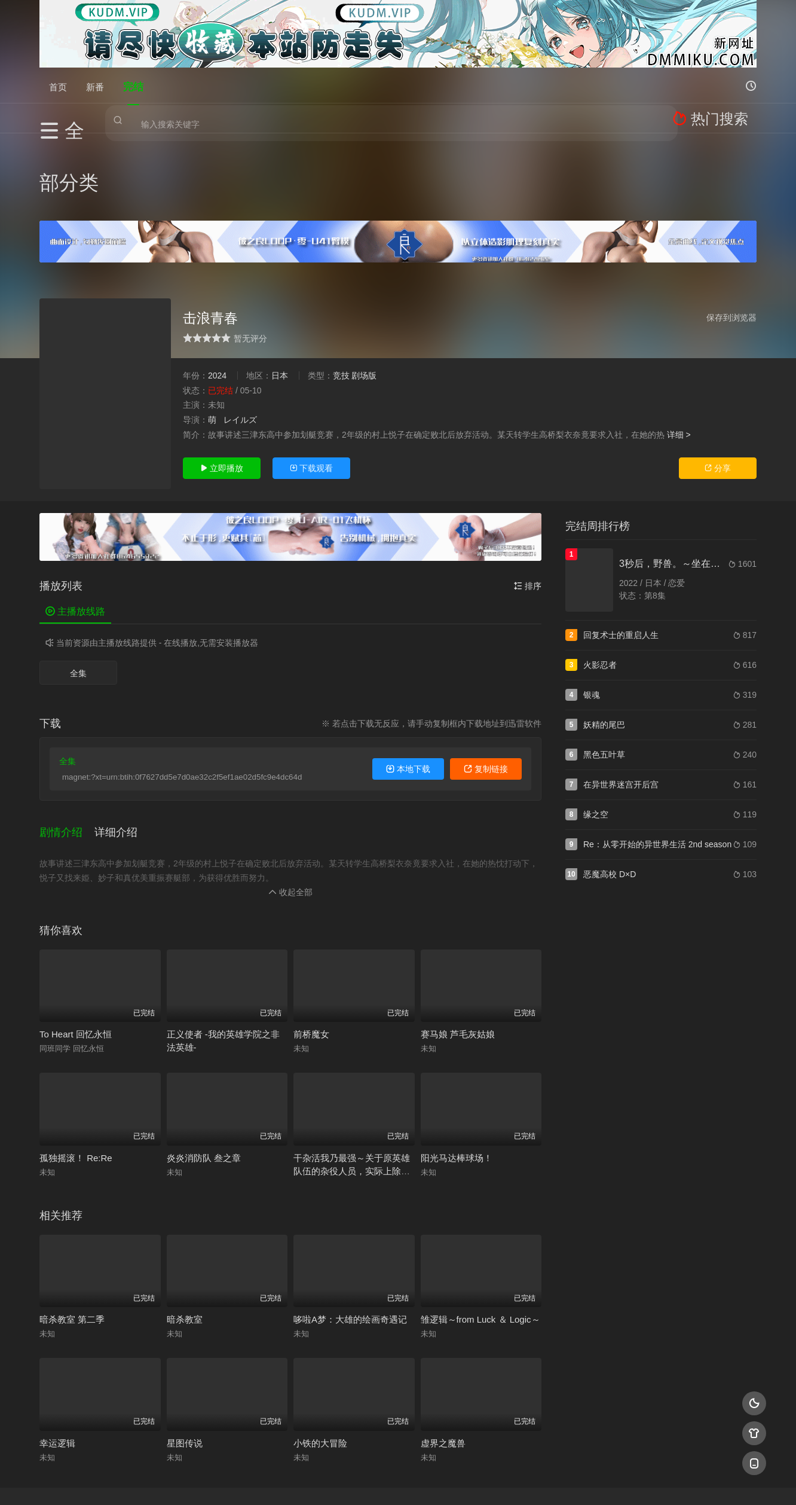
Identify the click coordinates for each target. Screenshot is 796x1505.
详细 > (679, 359)
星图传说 (185, 1354)
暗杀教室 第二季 (72, 1230)
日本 (279, 300)
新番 (95, 85)
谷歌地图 (494, 1481)
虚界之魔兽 (443, 1354)
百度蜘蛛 (301, 1481)
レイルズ (240, 344)
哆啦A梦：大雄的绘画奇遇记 (350, 1230)
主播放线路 (75, 536)
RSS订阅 (253, 1481)
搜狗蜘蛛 (398, 1481)
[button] (66, 749)
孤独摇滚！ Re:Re (75, 1069)
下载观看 (311, 393)
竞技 (341, 300)
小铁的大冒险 (320, 1354)
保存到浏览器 (731, 242)
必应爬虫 (543, 1481)
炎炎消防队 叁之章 (204, 1069)
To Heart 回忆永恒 (75, 945)
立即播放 (221, 393)
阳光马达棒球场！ (456, 1069)
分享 (718, 393)
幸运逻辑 (57, 1354)
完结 (133, 85)
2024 (217, 300)
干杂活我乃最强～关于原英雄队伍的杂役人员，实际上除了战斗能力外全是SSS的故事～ (351, 1082)
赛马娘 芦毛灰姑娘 (458, 945)
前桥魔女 (311, 945)
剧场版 (363, 300)
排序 (527, 510)
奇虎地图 (446, 1481)
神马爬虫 (350, 1481)
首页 (58, 85)
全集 (78, 598)
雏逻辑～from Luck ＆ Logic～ (480, 1230)
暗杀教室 (185, 1230)
